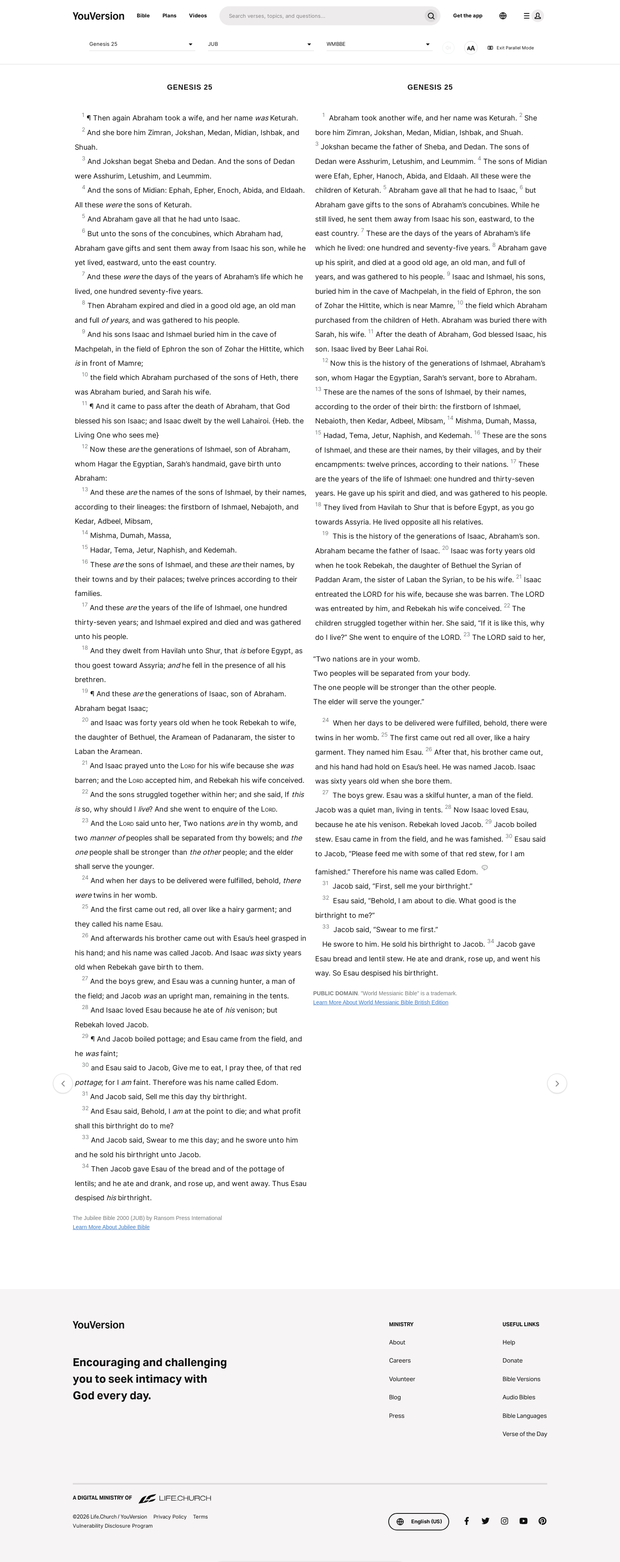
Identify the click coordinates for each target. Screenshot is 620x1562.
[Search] (320, 15)
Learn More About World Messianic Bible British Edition (380, 1002)
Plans (169, 15)
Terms (200, 1516)
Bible (143, 15)
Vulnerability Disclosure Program (113, 1526)
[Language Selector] (503, 16)
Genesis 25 (142, 44)
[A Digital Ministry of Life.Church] (310, 1494)
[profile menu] (532, 16)
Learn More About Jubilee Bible (111, 1227)
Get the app (467, 15)
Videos (198, 15)
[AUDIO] (448, 47)
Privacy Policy (170, 1516)
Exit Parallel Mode (510, 48)
